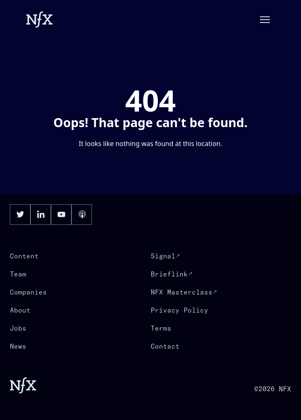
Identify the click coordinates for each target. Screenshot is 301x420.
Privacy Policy (179, 310)
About (20, 310)
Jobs (18, 328)
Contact (165, 346)
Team (18, 274)
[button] (265, 20)
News (18, 346)
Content (24, 256)
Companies (28, 292)
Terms (161, 328)
